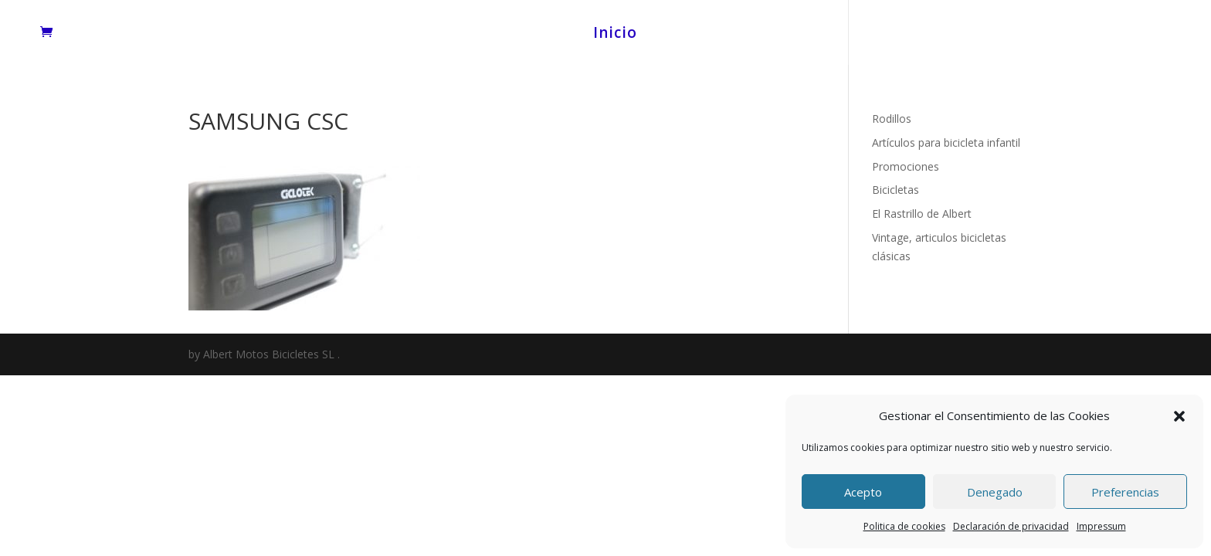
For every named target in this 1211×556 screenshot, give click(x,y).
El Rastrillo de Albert (922, 213)
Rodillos (891, 118)
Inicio (615, 34)
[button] (1179, 416)
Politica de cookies (904, 526)
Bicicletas (895, 189)
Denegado (995, 492)
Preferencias (1125, 492)
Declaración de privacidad (1011, 526)
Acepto (863, 492)
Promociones (905, 166)
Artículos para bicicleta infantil (946, 142)
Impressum (1101, 526)
